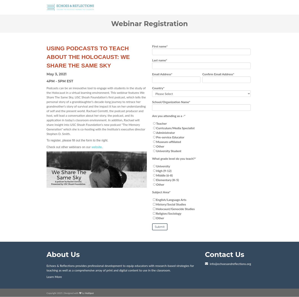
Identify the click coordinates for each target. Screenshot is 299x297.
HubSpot (89, 293)
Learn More (54, 277)
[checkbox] (201, 137)
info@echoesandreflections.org (230, 264)
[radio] (201, 123)
